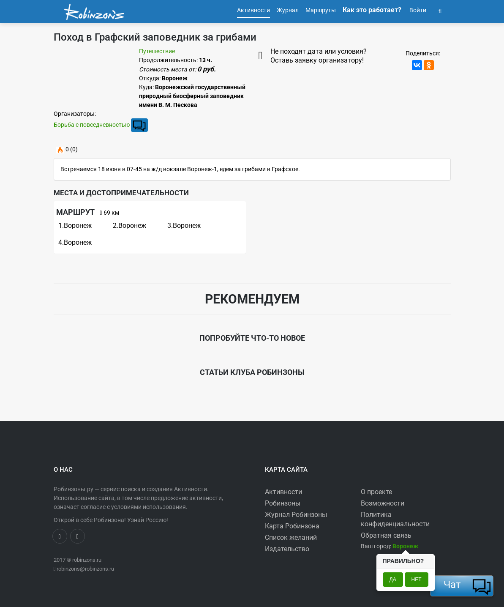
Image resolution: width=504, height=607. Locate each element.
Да (393, 579)
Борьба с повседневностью (92, 124)
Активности (283, 492)
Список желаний (291, 537)
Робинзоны (282, 503)
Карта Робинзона (292, 526)
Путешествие (157, 51)
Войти (417, 10)
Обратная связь (386, 535)
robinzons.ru (86, 560)
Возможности (382, 503)
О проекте (376, 492)
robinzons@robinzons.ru (85, 569)
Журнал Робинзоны (296, 515)
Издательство (287, 549)
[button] (440, 10)
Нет (416, 579)
